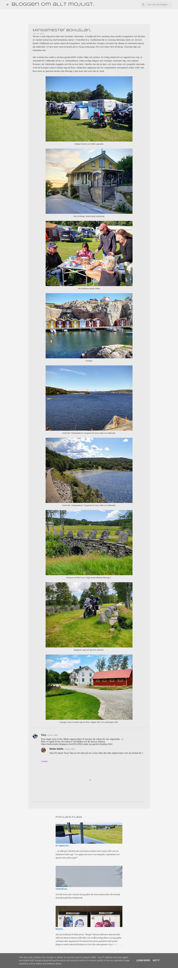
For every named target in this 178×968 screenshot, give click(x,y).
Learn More (143, 960)
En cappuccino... (63, 845)
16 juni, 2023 (52, 735)
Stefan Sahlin (56, 749)
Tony (43, 735)
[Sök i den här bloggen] (157, 4)
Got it (156, 960)
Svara (44, 761)
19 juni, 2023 (70, 749)
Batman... (60, 929)
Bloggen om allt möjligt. (53, 4)
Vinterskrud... (62, 889)
